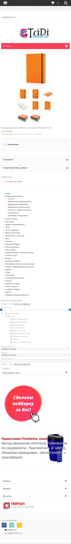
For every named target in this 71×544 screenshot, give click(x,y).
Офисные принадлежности (15, 224)
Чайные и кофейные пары (20, 342)
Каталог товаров (11, 313)
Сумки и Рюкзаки (11, 219)
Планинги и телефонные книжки (19, 210)
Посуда (7, 193)
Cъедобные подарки (12, 289)
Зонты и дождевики (12, 230)
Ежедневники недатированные (19, 207)
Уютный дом (9, 221)
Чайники (14, 339)
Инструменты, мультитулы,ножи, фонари (20, 264)
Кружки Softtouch (17, 325)
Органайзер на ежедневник (18, 215)
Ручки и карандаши (12, 247)
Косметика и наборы (12, 261)
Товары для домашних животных (17, 295)
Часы (7, 238)
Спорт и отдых (10, 250)
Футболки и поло (11, 255)
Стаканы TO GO (17, 327)
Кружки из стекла (17, 330)
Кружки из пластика (18, 322)
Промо (7, 227)
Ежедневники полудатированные (20, 201)
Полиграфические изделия (14, 278)
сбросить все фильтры (22, 304)
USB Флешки (9, 275)
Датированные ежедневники (18, 204)
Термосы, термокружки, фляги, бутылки (19, 267)
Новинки (8, 292)
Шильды (8, 258)
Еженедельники (13, 213)
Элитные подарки (11, 286)
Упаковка (8, 241)
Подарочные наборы (12, 284)
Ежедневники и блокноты (14, 196)
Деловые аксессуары (12, 233)
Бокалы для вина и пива (20, 333)
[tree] (35, 328)
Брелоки (8, 269)
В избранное (13, 144)
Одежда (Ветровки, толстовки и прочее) (19, 252)
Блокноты (11, 199)
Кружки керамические (19, 319)
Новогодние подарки (12, 244)
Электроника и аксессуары (14, 236)
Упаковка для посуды (19, 336)
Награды (8, 281)
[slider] (70, 309)
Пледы (7, 272)
